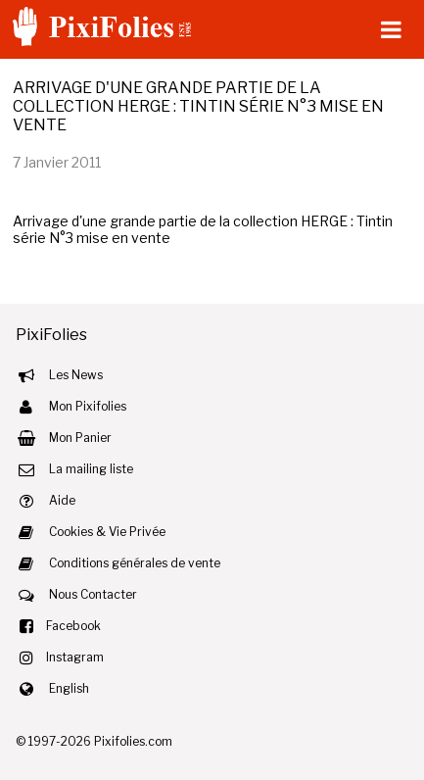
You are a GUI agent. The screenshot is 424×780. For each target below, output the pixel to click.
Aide (62, 500)
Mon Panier (80, 437)
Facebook (73, 625)
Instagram (75, 657)
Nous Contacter (93, 594)
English (69, 688)
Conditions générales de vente (134, 563)
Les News (76, 374)
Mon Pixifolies (87, 406)
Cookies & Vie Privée (107, 531)
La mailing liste (91, 469)
